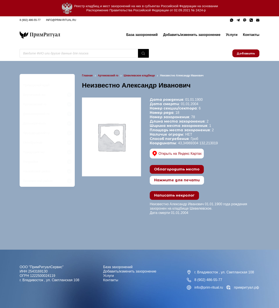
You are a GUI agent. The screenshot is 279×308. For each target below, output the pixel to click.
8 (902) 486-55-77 (30, 20)
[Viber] (244, 20)
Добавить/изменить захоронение (191, 35)
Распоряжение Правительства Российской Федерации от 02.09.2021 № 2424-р (146, 10)
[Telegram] (238, 20)
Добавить (246, 53)
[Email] (257, 20)
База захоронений (142, 35)
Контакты (251, 35)
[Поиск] (143, 53)
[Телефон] (251, 20)
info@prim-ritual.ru (61, 20)
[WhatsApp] (231, 20)
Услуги (231, 35)
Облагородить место (176, 169)
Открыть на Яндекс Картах (177, 153)
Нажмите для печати (177, 180)
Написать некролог (174, 195)
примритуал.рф (246, 287)
